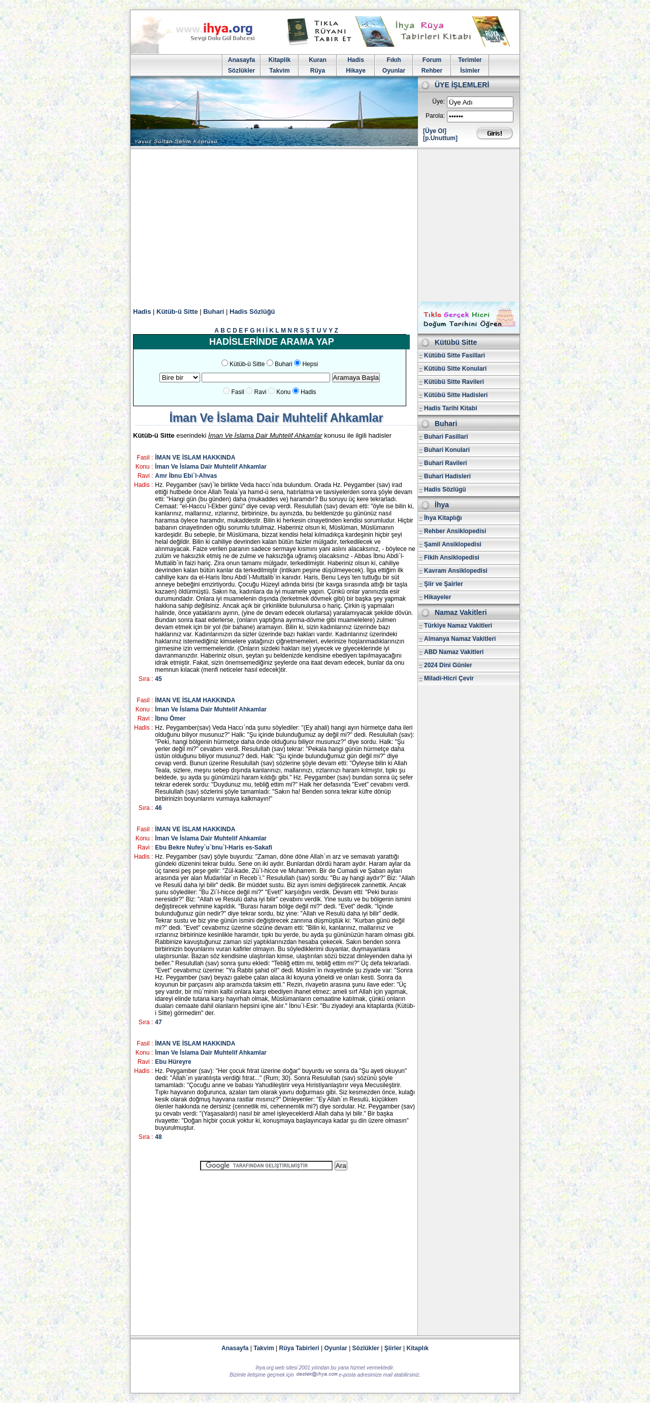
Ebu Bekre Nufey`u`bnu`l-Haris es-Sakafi (213, 847)
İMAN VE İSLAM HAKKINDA (195, 457)
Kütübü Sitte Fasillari (454, 355)
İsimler (470, 70)
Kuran (318, 59)
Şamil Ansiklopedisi (452, 544)
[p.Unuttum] (440, 138)
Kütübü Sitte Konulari (455, 368)
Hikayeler (437, 597)
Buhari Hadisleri (447, 476)
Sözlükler (241, 70)
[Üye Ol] (434, 131)
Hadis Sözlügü (445, 489)
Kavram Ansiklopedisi (456, 570)
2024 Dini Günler (448, 665)
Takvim (279, 70)
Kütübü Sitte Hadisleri (456, 395)
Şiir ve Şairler (443, 584)
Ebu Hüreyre (173, 1061)
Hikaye (356, 70)
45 (158, 678)
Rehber (431, 70)
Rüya (317, 70)
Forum (431, 59)
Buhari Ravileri (445, 463)
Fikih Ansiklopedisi (451, 557)
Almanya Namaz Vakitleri (460, 638)
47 (158, 1022)
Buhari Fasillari (446, 436)
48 (158, 1136)
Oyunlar (393, 70)
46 (158, 807)
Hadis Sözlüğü (252, 311)
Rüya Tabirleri (299, 1348)
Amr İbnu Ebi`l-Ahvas (186, 475)
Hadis (355, 59)
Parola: (435, 115)
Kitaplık (418, 1348)
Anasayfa (241, 59)
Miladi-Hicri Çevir (449, 678)
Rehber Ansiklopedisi (455, 531)
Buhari (213, 311)
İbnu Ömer (170, 718)
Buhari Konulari (447, 449)
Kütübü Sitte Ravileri (454, 381)
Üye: (438, 101)
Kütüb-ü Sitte (177, 311)
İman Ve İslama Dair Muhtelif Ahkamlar (211, 466)
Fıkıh (393, 59)
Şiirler (393, 1348)
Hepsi (310, 364)
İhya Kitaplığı (443, 517)
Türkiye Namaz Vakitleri (458, 625)
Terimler (469, 59)
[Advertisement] (325, 225)
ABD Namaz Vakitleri (453, 652)
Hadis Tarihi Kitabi (450, 408)
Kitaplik (279, 59)
